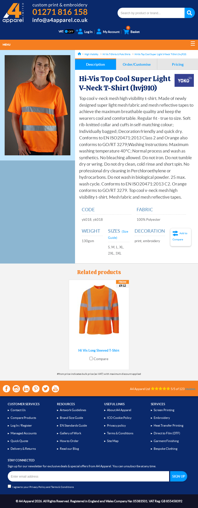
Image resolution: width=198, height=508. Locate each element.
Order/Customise (137, 64)
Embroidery (162, 417)
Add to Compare (179, 236)
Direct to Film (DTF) (167, 433)
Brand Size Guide (71, 417)
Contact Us (18, 410)
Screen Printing (164, 410)
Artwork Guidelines (73, 410)
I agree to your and (41, 486)
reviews (190, 389)
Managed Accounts (24, 433)
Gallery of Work (70, 433)
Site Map (113, 441)
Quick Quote (19, 441)
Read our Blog (69, 448)
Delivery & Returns (23, 448)
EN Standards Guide (73, 425)
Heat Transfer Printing (168, 425)
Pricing (178, 64)
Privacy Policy (37, 487)
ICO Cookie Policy (119, 417)
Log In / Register (21, 425)
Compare (101, 359)
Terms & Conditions (120, 433)
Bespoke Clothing (165, 448)
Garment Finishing (166, 441)
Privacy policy (116, 425)
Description (95, 64)
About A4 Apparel (119, 410)
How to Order (69, 441)
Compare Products (23, 417)
